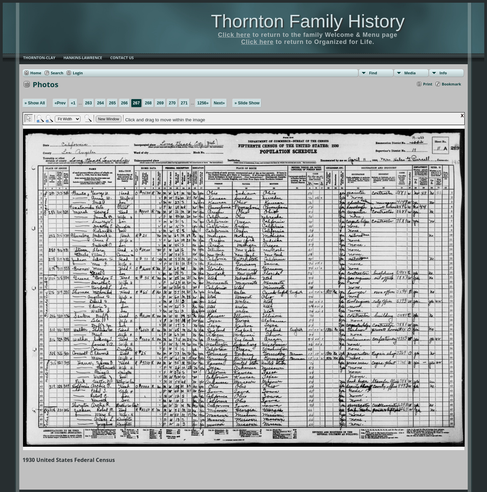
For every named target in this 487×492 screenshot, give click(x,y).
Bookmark (451, 84)
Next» (219, 103)
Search (57, 72)
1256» (202, 103)
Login (78, 72)
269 (160, 103)
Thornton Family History (307, 21)
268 (148, 103)
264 (100, 103)
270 (172, 103)
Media (410, 72)
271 (184, 103)
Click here (234, 34)
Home (36, 72)
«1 (73, 103)
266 (124, 103)
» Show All (35, 103)
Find (373, 72)
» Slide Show (246, 103)
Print (427, 84)
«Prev (60, 103)
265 (112, 103)
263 (88, 103)
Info (443, 72)
